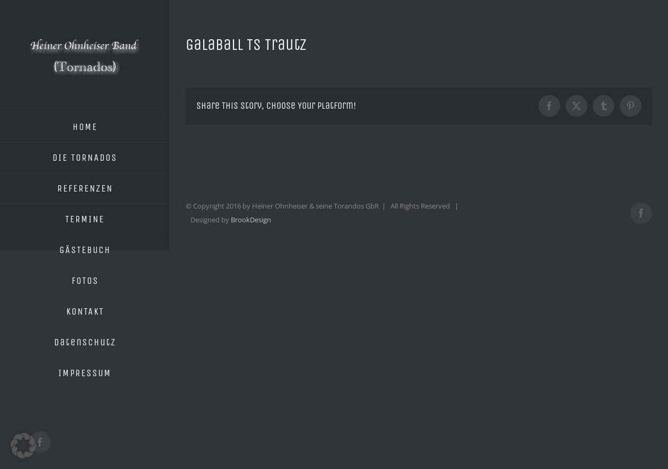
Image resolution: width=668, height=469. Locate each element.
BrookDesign (251, 219)
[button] (23, 445)
